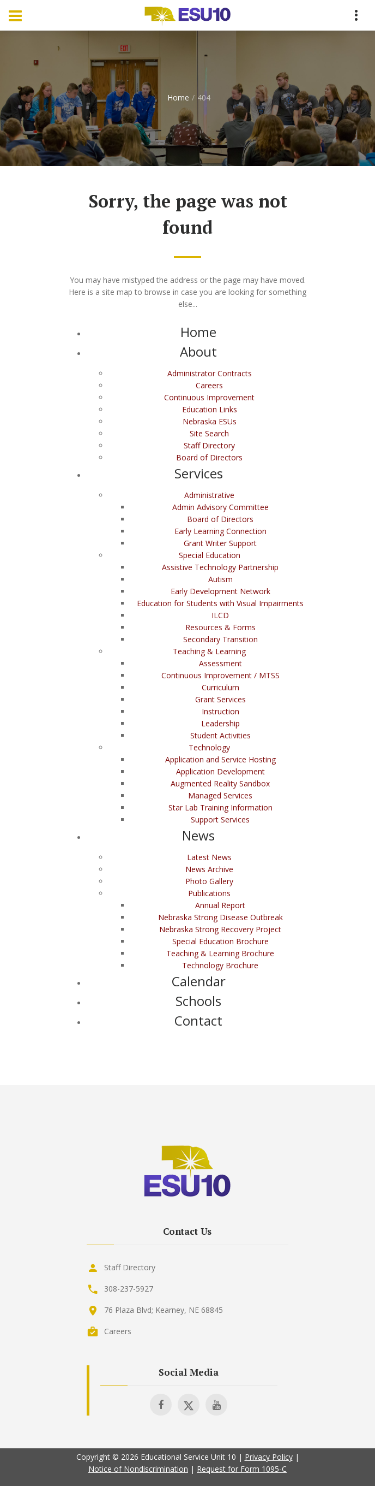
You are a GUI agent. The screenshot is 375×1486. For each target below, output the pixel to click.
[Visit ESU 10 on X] (188, 1405)
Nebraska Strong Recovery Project (220, 929)
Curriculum (220, 687)
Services (198, 473)
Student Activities (220, 735)
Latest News (209, 857)
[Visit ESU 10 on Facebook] (161, 1405)
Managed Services (220, 795)
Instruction (220, 711)
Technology (209, 747)
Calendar (199, 981)
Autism (220, 579)
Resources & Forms (220, 627)
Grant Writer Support (220, 543)
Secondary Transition (220, 639)
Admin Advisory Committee (220, 507)
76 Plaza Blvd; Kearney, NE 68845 (163, 1310)
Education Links (209, 409)
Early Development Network (220, 591)
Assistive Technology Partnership (220, 567)
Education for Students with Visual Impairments (220, 603)
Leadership (220, 723)
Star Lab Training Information (220, 807)
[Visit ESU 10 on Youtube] (216, 1405)
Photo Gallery (209, 881)
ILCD (220, 615)
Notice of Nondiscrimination (138, 1469)
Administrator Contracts (209, 373)
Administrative (209, 495)
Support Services (220, 819)
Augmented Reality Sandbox (220, 783)
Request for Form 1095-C (242, 1469)
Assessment (220, 663)
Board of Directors (209, 457)
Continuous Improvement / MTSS (220, 675)
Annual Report (220, 905)
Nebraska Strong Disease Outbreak (220, 917)
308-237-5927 (128, 1288)
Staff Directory (209, 445)
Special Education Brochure (220, 941)
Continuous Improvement (209, 397)
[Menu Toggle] (15, 15)
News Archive (209, 869)
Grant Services (220, 699)
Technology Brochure (220, 965)
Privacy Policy (269, 1457)
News (198, 835)
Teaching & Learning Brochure (220, 953)
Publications (209, 893)
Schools (198, 1001)
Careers (209, 385)
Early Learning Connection (220, 531)
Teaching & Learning (209, 651)
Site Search (209, 433)
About (198, 351)
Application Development (220, 771)
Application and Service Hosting (220, 759)
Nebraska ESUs (210, 421)
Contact (198, 1020)
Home (178, 97)
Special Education (209, 555)
